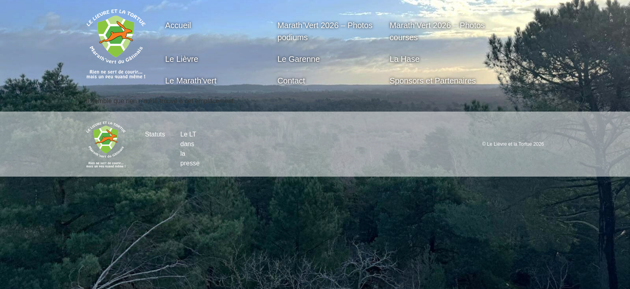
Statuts (155, 134)
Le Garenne (298, 59)
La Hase (405, 59)
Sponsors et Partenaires (433, 80)
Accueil (178, 25)
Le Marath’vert (191, 80)
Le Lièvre (181, 59)
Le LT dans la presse (190, 149)
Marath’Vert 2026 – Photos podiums (324, 31)
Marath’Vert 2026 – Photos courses (437, 31)
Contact (291, 80)
